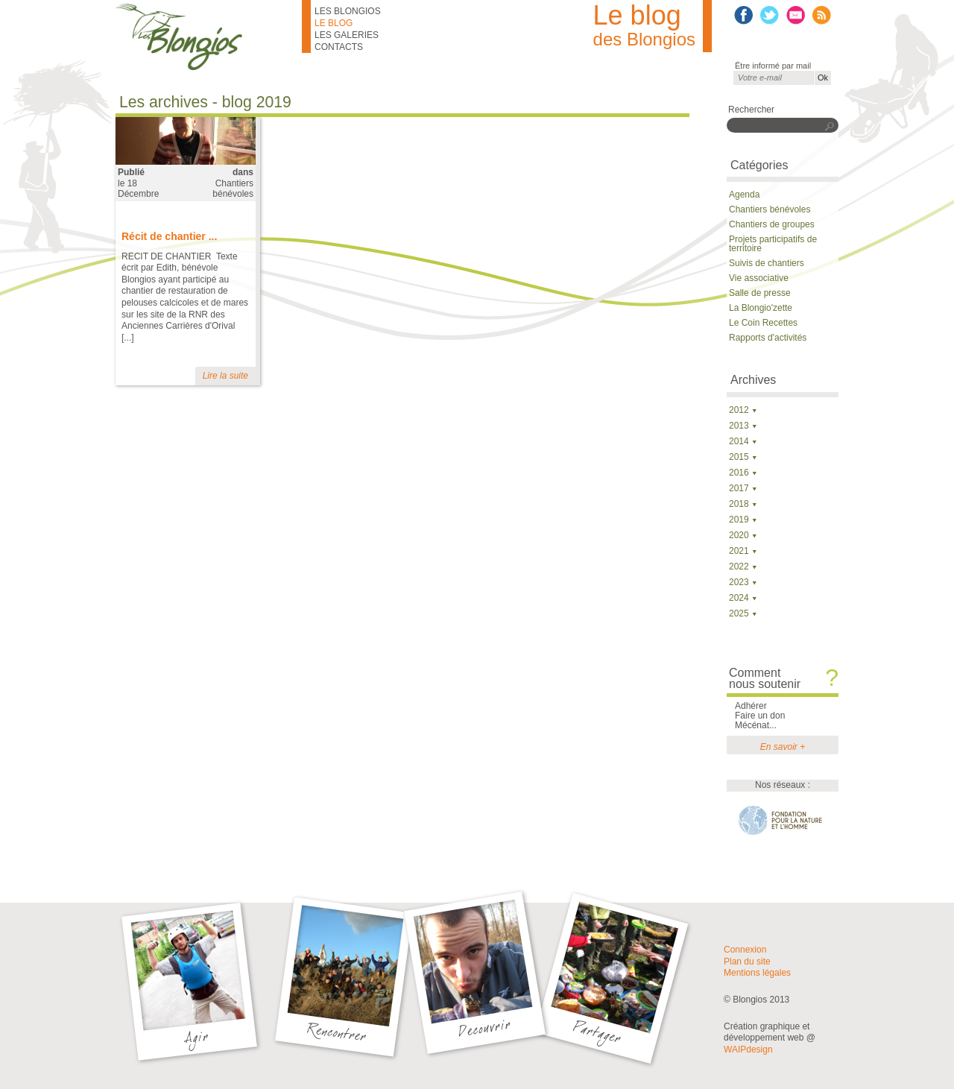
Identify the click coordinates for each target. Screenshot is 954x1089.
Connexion (745, 949)
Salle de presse (760, 293)
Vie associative (759, 278)
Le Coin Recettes (763, 323)
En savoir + (782, 747)
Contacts (339, 47)
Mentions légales (757, 973)
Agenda (744, 194)
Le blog (334, 23)
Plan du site (747, 961)
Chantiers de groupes (772, 224)
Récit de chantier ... (169, 236)
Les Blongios (348, 11)
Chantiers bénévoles (232, 188)
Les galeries (347, 35)
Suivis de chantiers (766, 263)
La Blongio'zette (760, 308)
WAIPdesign (748, 1049)
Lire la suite (225, 375)
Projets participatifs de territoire (773, 243)
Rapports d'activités (767, 337)
